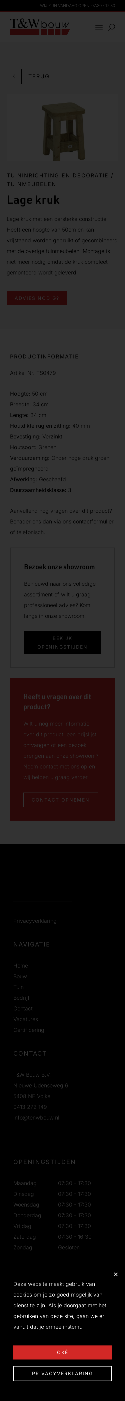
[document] (62, 700)
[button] (115, 1274)
